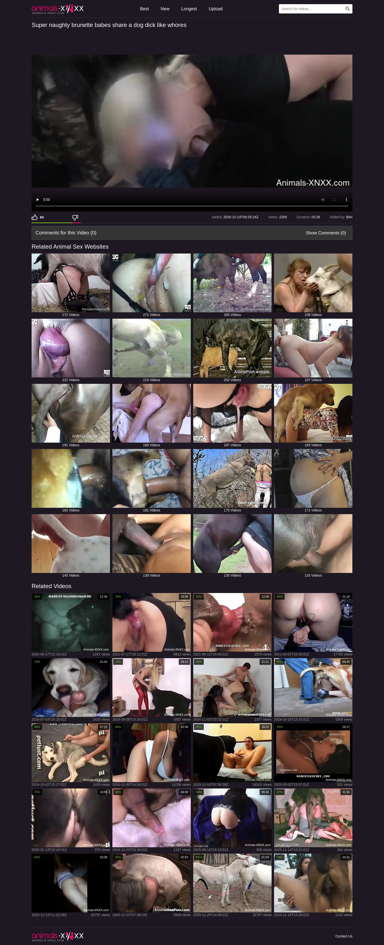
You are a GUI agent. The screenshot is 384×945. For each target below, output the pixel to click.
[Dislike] (76, 217)
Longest (189, 8)
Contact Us (344, 936)
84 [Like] (42, 217)
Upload (216, 8)
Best (144, 8)
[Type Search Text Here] (315, 8)
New (165, 8)
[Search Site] (347, 8)
